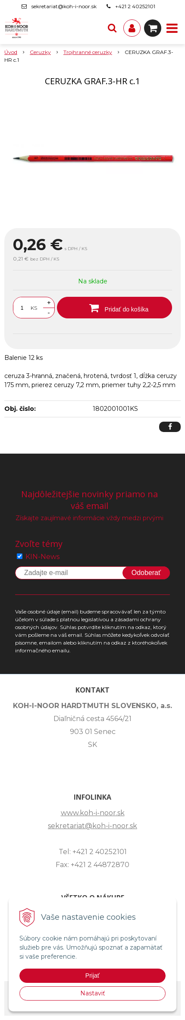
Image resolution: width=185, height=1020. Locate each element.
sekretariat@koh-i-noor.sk (64, 6)
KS (34, 308)
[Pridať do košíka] (114, 307)
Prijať (92, 975)
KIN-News (42, 557)
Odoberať (146, 572)
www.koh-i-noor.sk (93, 813)
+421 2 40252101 (135, 6)
